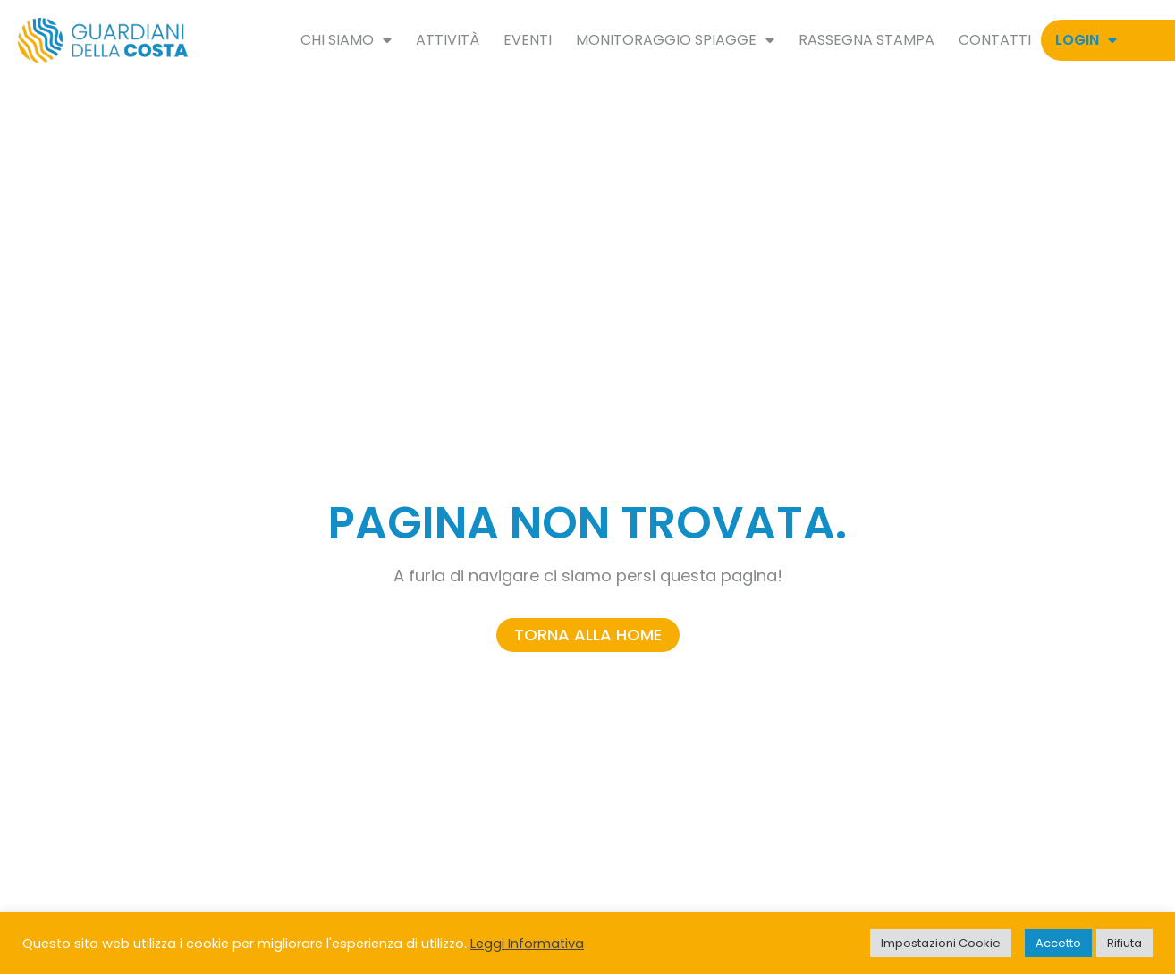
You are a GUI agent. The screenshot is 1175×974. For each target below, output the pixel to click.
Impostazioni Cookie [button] (941, 943)
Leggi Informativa (527, 944)
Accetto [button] (1058, 943)
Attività (447, 40)
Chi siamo (346, 40)
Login (1086, 40)
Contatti (995, 40)
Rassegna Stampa (866, 40)
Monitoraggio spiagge (675, 40)
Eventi (527, 40)
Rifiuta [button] (1124, 943)
